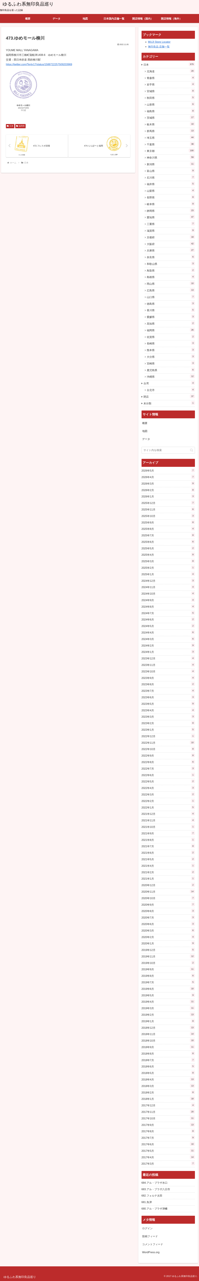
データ (146, 439)
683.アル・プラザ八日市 (156, 1189)
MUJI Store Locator (159, 42)
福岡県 (20, 126)
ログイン (147, 1228)
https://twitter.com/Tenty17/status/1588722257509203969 (39, 64)
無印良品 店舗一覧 (159, 46)
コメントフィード (152, 1244)
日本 (10, 126)
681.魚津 (147, 1202)
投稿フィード (150, 1236)
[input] (168, 450)
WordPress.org (150, 1252)
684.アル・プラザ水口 (154, 1182)
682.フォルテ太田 (152, 1195)
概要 (144, 423)
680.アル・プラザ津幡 (154, 1208)
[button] (191, 450)
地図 (144, 431)
